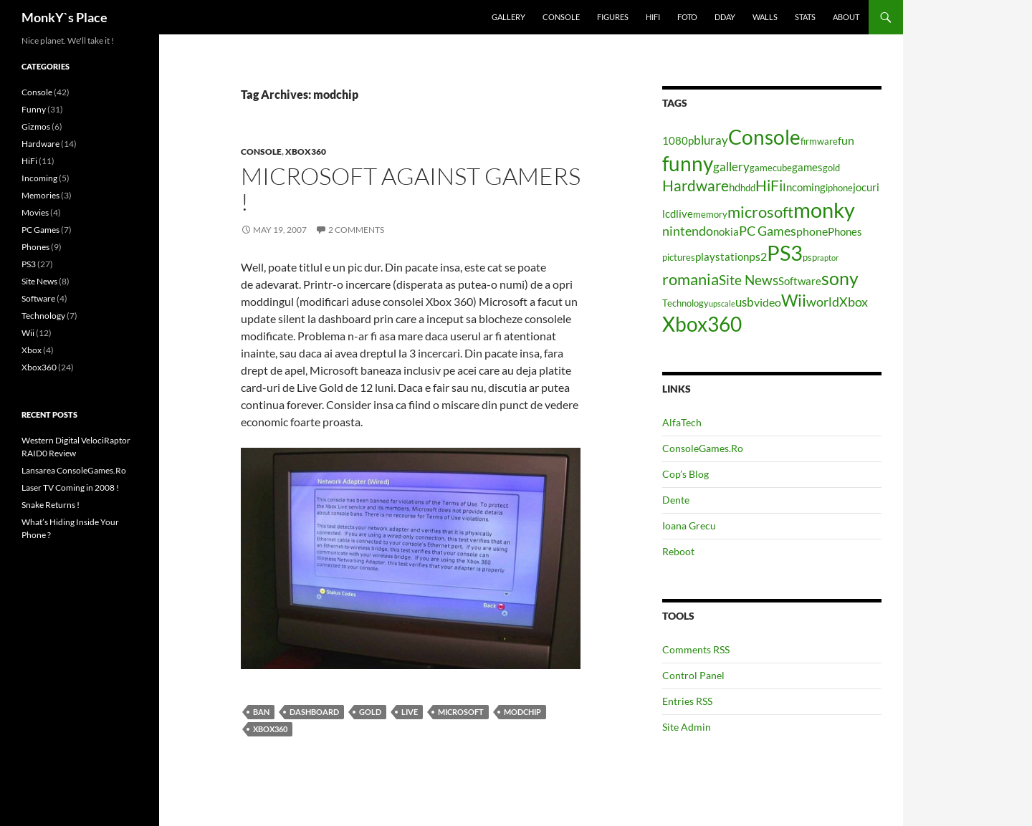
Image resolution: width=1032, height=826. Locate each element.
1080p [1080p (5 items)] (678, 141)
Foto (687, 16)
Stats (805, 16)
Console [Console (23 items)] (764, 137)
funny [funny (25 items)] (687, 163)
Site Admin (686, 727)
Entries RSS (687, 701)
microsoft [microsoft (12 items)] (760, 211)
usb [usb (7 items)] (744, 301)
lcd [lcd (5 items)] (669, 214)
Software (38, 298)
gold (370, 711)
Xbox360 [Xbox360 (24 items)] (702, 324)
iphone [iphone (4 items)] (839, 187)
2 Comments (356, 229)
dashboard (314, 711)
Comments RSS (696, 649)
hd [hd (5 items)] (734, 187)
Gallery (508, 16)
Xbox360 (305, 151)
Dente (675, 500)
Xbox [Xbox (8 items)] (853, 301)
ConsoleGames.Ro (702, 448)
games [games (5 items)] (807, 167)
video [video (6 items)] (767, 302)
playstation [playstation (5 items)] (722, 257)
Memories (40, 195)
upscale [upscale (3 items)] (722, 303)
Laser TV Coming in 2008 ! (70, 487)
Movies (35, 212)
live (409, 711)
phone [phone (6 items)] (812, 231)
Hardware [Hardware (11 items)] (695, 185)
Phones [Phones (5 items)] (845, 232)
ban (261, 711)
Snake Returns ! (51, 504)
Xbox (32, 350)
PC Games (40, 229)
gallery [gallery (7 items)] (731, 166)
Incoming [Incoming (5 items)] (804, 187)
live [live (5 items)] (684, 214)
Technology (43, 315)
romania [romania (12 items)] (690, 279)
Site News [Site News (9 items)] (748, 280)
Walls (765, 16)
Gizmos (36, 126)
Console (561, 16)
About (846, 16)
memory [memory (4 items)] (710, 214)
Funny (34, 109)
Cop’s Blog (685, 474)
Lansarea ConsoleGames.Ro (74, 470)
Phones (35, 246)
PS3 (29, 264)
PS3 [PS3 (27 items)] (785, 252)
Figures (613, 16)
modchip (522, 711)
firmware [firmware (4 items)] (819, 141)
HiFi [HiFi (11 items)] (769, 185)
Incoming (39, 178)
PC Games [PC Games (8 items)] (767, 231)
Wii (28, 332)
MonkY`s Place (65, 17)
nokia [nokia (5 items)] (726, 232)
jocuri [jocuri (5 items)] (866, 187)
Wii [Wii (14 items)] (793, 300)
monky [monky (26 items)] (824, 209)
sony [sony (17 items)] (840, 278)
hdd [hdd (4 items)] (747, 187)
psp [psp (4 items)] (810, 257)
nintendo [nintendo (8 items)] (687, 231)
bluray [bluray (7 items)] (711, 140)
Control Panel (693, 675)
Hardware (40, 143)
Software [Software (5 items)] (799, 281)
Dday (725, 16)
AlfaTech (682, 422)
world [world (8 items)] (822, 301)
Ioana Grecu (689, 525)
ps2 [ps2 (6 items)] (758, 256)
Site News (39, 281)
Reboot (678, 551)
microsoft (461, 711)
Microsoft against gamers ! (410, 188)
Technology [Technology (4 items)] (685, 303)
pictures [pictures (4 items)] (678, 257)
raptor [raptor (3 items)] (827, 257)
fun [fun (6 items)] (846, 140)
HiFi (653, 16)
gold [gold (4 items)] (831, 167)
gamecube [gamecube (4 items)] (771, 167)
